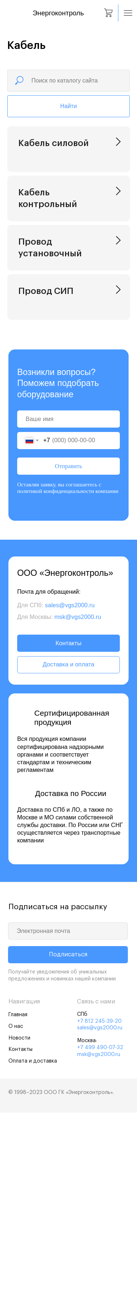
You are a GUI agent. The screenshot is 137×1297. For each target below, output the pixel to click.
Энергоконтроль (58, 13)
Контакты (68, 827)
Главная (17, 1199)
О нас (15, 1210)
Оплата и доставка (32, 1245)
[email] (68, 1115)
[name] (68, 603)
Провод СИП (45, 429)
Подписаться (68, 1139)
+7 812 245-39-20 (99, 1205)
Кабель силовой (53, 143)
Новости (19, 1222)
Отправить (68, 650)
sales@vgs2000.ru (70, 789)
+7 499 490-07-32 (100, 1232)
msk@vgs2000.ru (77, 801)
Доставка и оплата (68, 848)
